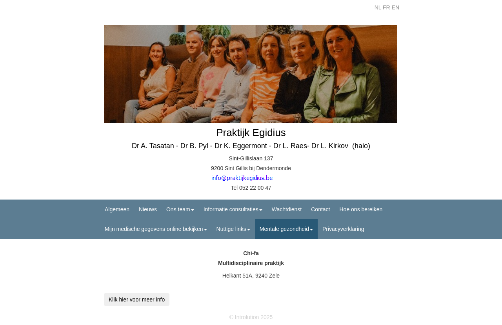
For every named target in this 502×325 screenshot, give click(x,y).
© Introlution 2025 (251, 317)
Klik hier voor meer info (137, 299)
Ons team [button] (180, 209)
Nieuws (148, 209)
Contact (320, 209)
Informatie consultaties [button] (233, 209)
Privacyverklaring (343, 229)
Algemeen (117, 209)
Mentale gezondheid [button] (286, 229)
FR (386, 7)
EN (395, 7)
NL (378, 7)
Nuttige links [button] (233, 229)
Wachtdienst (287, 209)
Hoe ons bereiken (361, 209)
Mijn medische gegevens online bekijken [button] (156, 229)
